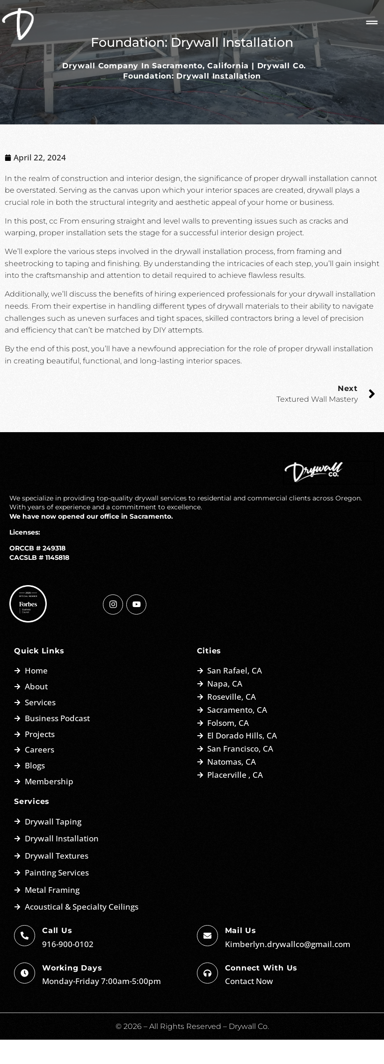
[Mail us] (207, 959)
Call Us (57, 954)
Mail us (240, 954)
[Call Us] (24, 959)
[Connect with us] (207, 997)
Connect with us (261, 991)
